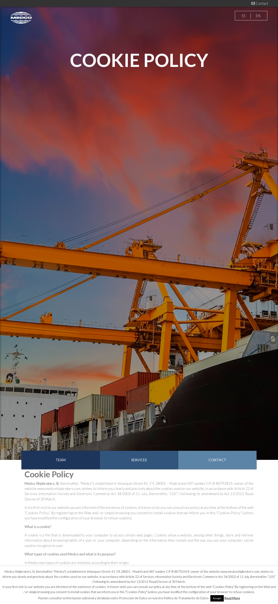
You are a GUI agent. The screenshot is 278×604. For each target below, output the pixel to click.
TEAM (61, 460)
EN (258, 16)
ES (244, 16)
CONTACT (217, 460)
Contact (259, 3)
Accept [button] (217, 598)
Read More (232, 598)
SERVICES (139, 460)
